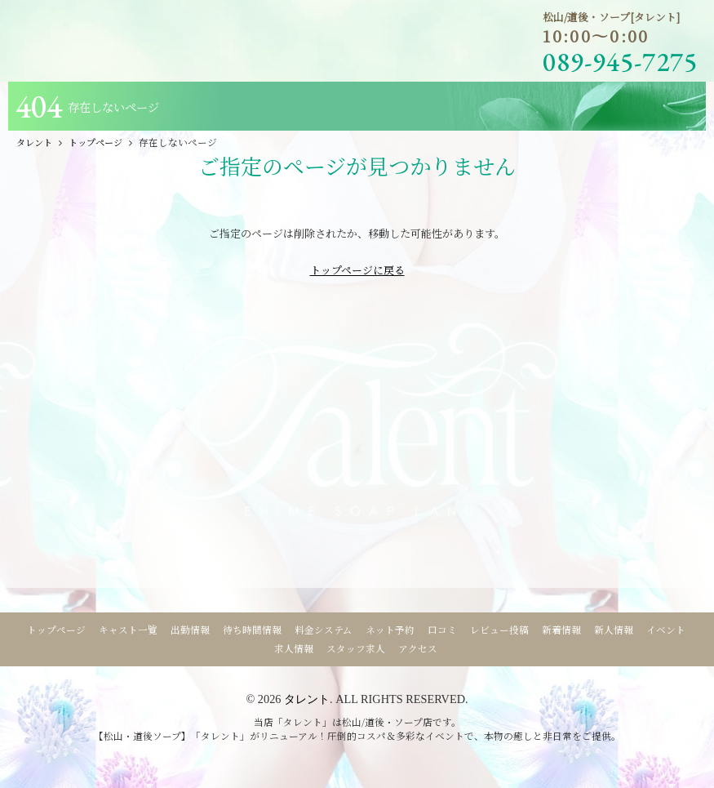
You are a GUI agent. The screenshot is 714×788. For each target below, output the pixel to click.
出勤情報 (190, 629)
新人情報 (613, 629)
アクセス (417, 648)
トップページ (56, 629)
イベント (665, 629)
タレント (307, 699)
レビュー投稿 (499, 629)
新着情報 (561, 629)
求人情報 (293, 648)
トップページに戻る (357, 270)
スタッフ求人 (355, 648)
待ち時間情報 (252, 629)
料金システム (324, 629)
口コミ (442, 629)
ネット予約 (390, 629)
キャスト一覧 (128, 629)
